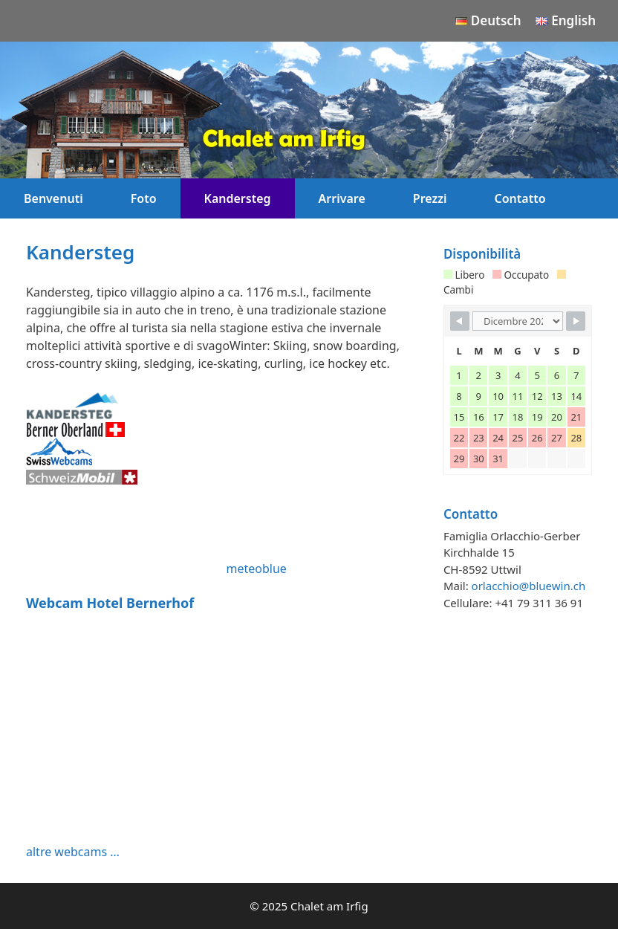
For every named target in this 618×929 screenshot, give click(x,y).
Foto (144, 198)
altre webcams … (73, 852)
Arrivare (342, 198)
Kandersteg (237, 198)
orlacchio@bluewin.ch (529, 585)
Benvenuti (53, 198)
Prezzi (430, 198)
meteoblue (256, 568)
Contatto (520, 198)
